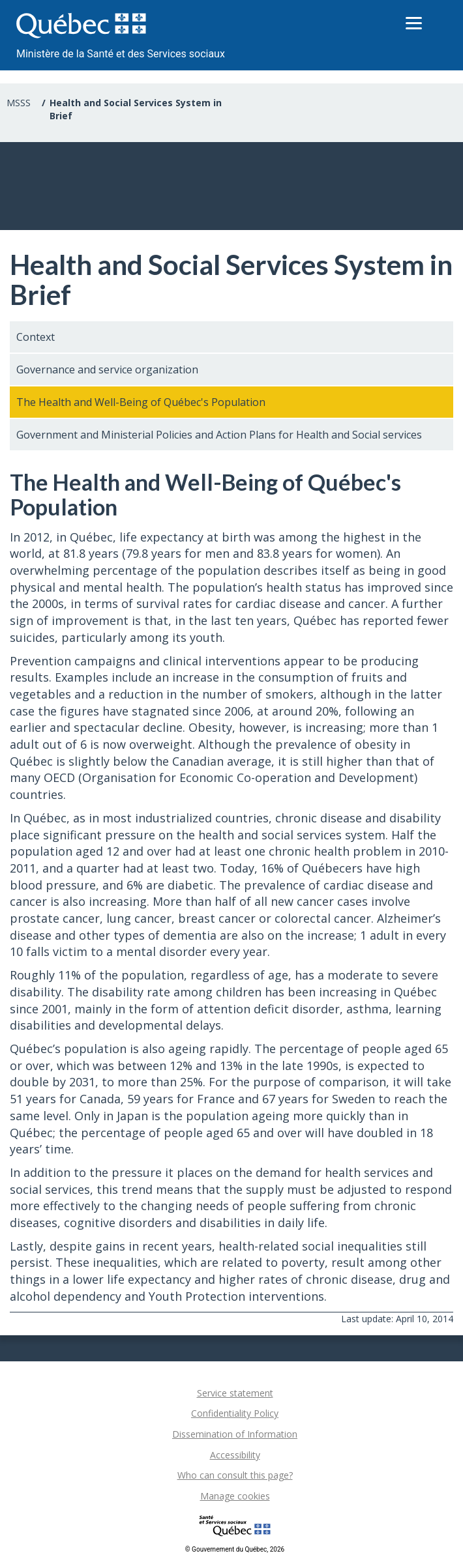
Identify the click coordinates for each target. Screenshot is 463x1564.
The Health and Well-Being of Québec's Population (140, 402)
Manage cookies (235, 1496)
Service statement (235, 1393)
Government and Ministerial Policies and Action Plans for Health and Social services (219, 434)
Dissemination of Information (234, 1434)
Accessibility (235, 1455)
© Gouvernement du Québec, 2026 (234, 1549)
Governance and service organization (107, 369)
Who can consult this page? (235, 1475)
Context (35, 337)
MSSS (19, 102)
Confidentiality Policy (234, 1413)
